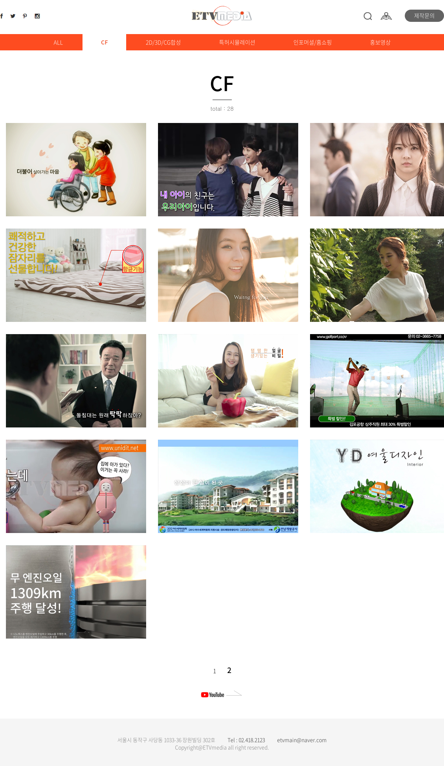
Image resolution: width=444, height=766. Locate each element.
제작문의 (424, 15)
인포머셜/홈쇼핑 (312, 42)
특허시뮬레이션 (237, 42)
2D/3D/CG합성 (163, 42)
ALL (58, 42)
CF (104, 42)
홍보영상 (380, 42)
